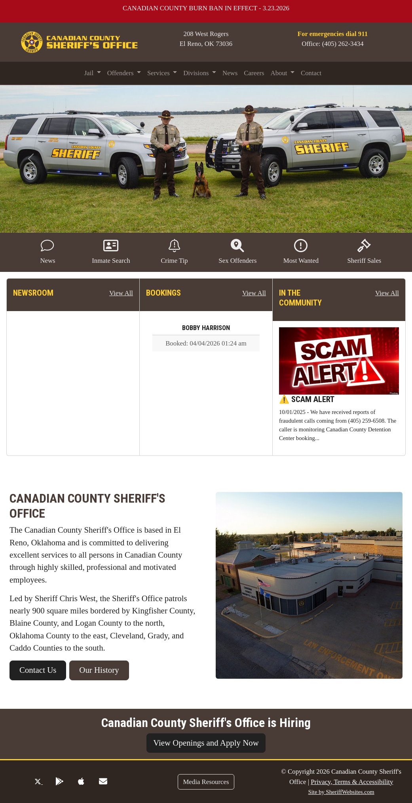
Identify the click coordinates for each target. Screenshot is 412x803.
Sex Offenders (237, 251)
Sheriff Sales (364, 251)
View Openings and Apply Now (206, 743)
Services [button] (159, 73)
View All (121, 293)
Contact (311, 73)
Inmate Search (111, 251)
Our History (99, 670)
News (229, 73)
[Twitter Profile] (38, 782)
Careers (254, 73)
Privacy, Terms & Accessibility (352, 782)
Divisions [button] (197, 73)
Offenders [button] (121, 73)
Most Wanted (301, 251)
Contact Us (37, 670)
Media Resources (206, 782)
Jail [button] (89, 73)
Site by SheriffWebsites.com (341, 792)
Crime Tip (174, 251)
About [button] (280, 73)
